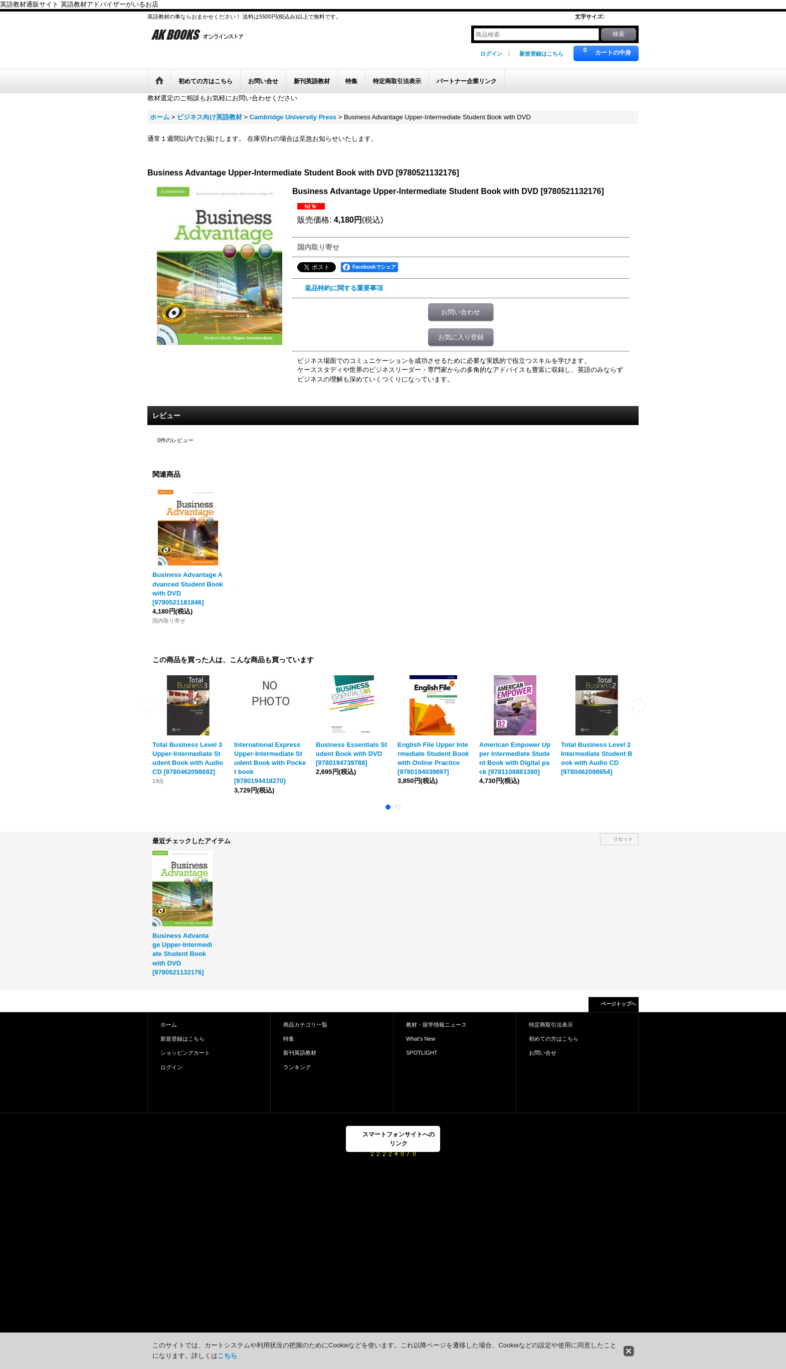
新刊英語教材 (299, 1053)
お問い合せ (542, 1053)
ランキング (297, 1067)
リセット (623, 839)
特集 (288, 1039)
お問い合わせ (460, 312)
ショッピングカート (185, 1053)
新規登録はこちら (541, 54)
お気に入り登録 (461, 337)
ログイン (491, 54)
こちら (227, 1355)
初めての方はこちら (553, 1039)
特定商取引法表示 (551, 1025)
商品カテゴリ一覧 (305, 1025)
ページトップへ (618, 1004)
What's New (421, 1039)
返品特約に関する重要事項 (344, 288)
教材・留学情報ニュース (436, 1025)
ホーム (168, 1025)
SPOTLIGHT (422, 1053)
